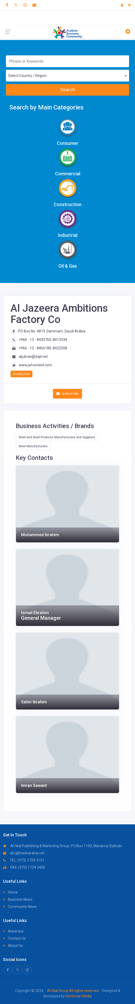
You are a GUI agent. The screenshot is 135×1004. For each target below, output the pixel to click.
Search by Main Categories (46, 107)
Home (10, 892)
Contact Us (14, 938)
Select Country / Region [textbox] (27, 76)
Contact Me (67, 393)
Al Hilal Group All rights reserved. (73, 991)
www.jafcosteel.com (35, 365)
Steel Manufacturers (33, 446)
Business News (17, 899)
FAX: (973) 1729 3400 (24, 867)
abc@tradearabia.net (23, 853)
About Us (13, 946)
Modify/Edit (21, 374)
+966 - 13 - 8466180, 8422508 (43, 348)
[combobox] (67, 76)
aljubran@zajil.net (33, 356)
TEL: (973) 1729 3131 (23, 860)
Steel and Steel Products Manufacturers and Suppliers (57, 437)
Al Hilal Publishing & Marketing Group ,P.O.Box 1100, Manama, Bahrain (62, 846)
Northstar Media (78, 996)
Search (67, 89)
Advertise (13, 931)
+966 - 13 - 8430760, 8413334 (43, 340)
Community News (20, 907)
